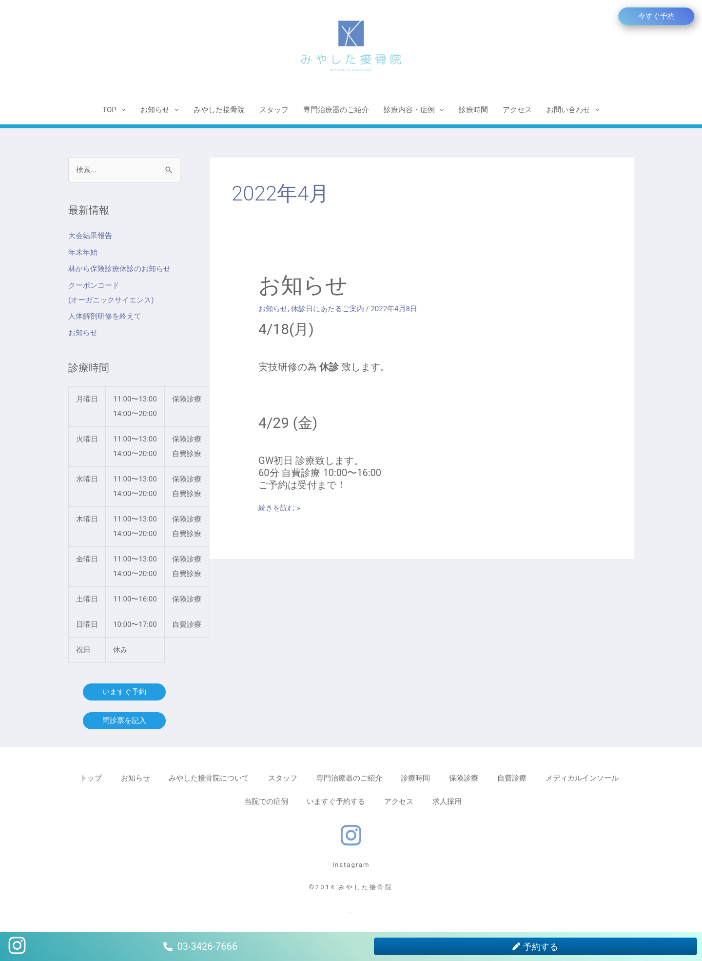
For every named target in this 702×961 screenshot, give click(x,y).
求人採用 (447, 801)
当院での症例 (266, 801)
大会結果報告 (90, 235)
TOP (109, 109)
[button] (656, 16)
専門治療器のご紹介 (336, 109)
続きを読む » (279, 507)
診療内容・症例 (409, 109)
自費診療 (511, 778)
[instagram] (351, 833)
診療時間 (473, 109)
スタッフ (274, 109)
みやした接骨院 (219, 109)
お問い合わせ (568, 109)
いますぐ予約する (336, 801)
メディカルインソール (582, 778)
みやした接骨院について (209, 778)
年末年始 (83, 252)
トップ (91, 778)
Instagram (351, 864)
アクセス (517, 109)
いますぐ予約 (124, 691)
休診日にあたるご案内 (327, 308)
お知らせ (155, 109)
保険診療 (463, 778)
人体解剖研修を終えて (104, 316)
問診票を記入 (124, 720)
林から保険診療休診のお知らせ (119, 268)
